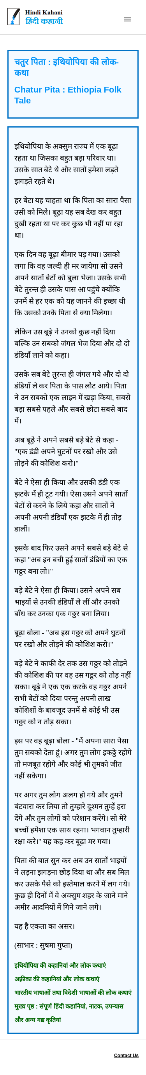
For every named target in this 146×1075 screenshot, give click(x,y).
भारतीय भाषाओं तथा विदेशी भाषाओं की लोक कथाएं (73, 992)
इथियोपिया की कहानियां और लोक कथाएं (60, 965)
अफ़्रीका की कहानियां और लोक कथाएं (56, 979)
